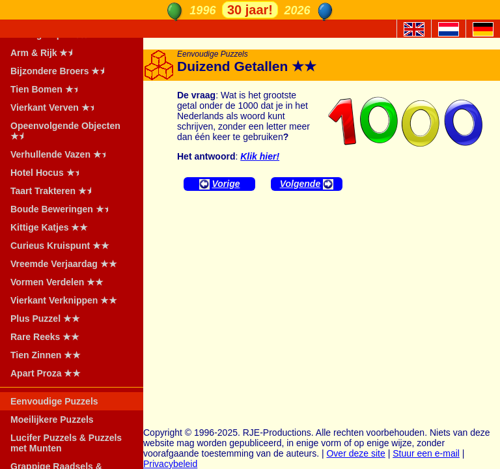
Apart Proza (45, 373)
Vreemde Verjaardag (63, 264)
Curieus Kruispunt (59, 245)
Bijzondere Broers (61, 71)
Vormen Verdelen (57, 282)
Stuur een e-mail (426, 453)
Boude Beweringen (63, 209)
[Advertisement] (321, 295)
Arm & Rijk (45, 53)
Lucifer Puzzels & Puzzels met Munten (66, 443)
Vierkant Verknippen (63, 300)
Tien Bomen (48, 89)
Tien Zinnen (45, 355)
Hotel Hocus (48, 172)
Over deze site (355, 453)
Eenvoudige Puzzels (54, 401)
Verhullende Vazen (62, 154)
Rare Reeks (44, 337)
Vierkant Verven (56, 107)
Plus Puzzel (45, 318)
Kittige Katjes (49, 227)
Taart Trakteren (55, 191)
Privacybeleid (170, 464)
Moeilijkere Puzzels (52, 419)
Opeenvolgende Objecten (65, 131)
